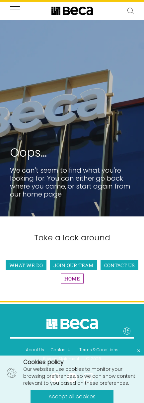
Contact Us (119, 265)
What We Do (26, 265)
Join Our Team (73, 265)
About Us (35, 350)
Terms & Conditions (98, 350)
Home (72, 278)
